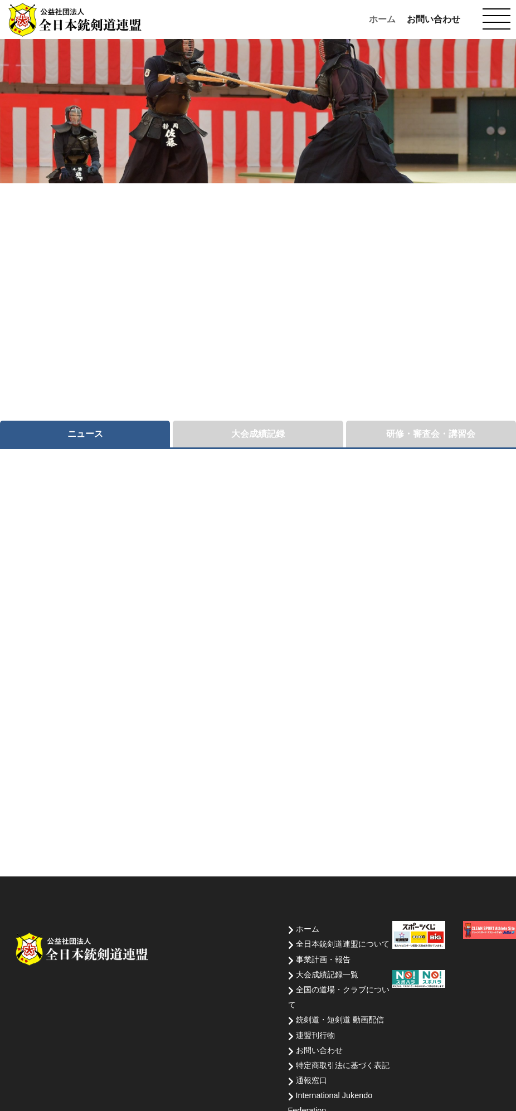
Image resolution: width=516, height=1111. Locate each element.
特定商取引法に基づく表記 (343, 1065)
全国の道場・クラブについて (339, 997)
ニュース (85, 433)
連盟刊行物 (315, 1035)
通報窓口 (311, 1080)
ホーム (382, 19)
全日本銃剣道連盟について (343, 943)
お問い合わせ (433, 19)
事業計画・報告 (323, 959)
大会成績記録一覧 (327, 974)
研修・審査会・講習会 (430, 433)
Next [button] (492, 159)
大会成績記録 (258, 433)
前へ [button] (470, 159)
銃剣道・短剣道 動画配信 (340, 1019)
